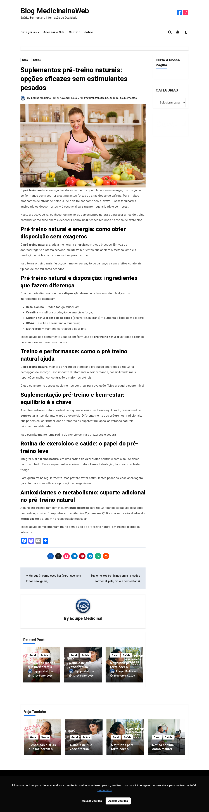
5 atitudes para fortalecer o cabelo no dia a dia (124, 667)
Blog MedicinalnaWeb (54, 11)
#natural (89, 98)
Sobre (88, 32)
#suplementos (128, 98)
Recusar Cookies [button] (91, 800)
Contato (74, 32)
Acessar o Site (54, 32)
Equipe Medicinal (41, 98)
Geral (25, 59)
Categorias (29, 32)
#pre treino (101, 98)
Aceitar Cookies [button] (118, 800)
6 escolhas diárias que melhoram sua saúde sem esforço (42, 751)
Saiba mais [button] (104, 790)
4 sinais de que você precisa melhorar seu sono (83, 667)
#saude (113, 98)
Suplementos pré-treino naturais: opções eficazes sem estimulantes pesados (73, 79)
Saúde (37, 59)
